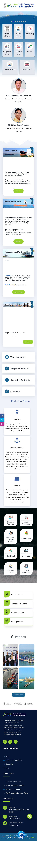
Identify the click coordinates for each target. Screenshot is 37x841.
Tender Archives (17, 357)
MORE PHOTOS (18, 695)
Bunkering (30, 34)
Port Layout (18, 292)
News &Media (10, 69)
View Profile (18, 102)
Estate (30, 51)
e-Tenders (15, 391)
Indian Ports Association (13, 785)
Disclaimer (8, 764)
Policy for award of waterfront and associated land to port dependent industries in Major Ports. (17, 174)
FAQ (6, 756)
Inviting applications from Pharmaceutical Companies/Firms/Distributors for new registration (18, 231)
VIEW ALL (18, 191)
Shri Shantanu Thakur (18, 125)
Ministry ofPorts (7, 35)
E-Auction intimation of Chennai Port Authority (18, 212)
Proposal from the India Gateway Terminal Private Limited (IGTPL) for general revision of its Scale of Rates (17, 181)
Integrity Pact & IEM (20, 368)
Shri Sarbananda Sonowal (18, 95)
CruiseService (18, 52)
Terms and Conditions (12, 760)
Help (6, 768)
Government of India (12, 782)
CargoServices (7, 52)
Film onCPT (26, 69)
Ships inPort (18, 35)
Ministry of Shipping (12, 789)
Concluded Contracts (20, 380)
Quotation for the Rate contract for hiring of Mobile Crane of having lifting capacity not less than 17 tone (18, 326)
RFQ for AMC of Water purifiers (16, 333)
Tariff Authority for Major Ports (15, 793)
